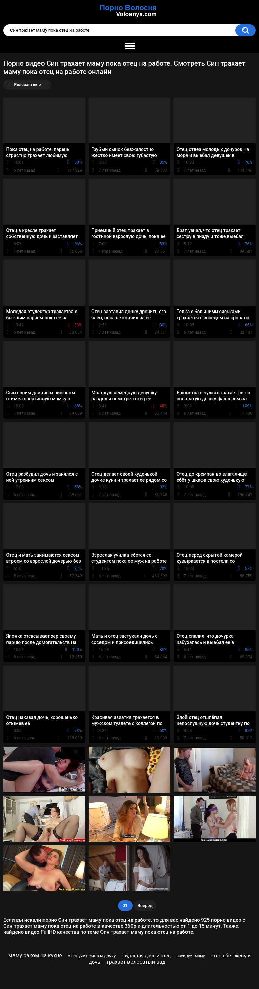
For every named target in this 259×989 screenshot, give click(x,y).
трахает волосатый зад (135, 962)
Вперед (145, 905)
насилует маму (190, 956)
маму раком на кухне (35, 955)
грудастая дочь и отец (146, 955)
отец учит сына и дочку (92, 955)
